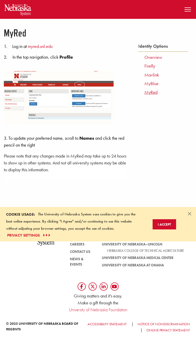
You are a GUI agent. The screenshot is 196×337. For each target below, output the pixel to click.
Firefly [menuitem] (149, 66)
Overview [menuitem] (153, 57)
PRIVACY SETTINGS (29, 235)
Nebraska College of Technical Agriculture (145, 250)
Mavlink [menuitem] (151, 75)
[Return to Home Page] (18, 9)
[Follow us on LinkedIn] (104, 286)
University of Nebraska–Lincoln (132, 244)
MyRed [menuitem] (150, 92)
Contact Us (80, 251)
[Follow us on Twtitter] (93, 286)
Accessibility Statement (107, 324)
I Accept (164, 224)
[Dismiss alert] (189, 213)
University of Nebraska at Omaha (133, 265)
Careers (77, 244)
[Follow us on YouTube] (115, 286)
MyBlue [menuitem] (151, 83)
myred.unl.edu (40, 46)
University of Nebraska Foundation (98, 310)
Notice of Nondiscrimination (164, 324)
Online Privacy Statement (168, 330)
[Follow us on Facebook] (82, 286)
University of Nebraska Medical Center (138, 257)
